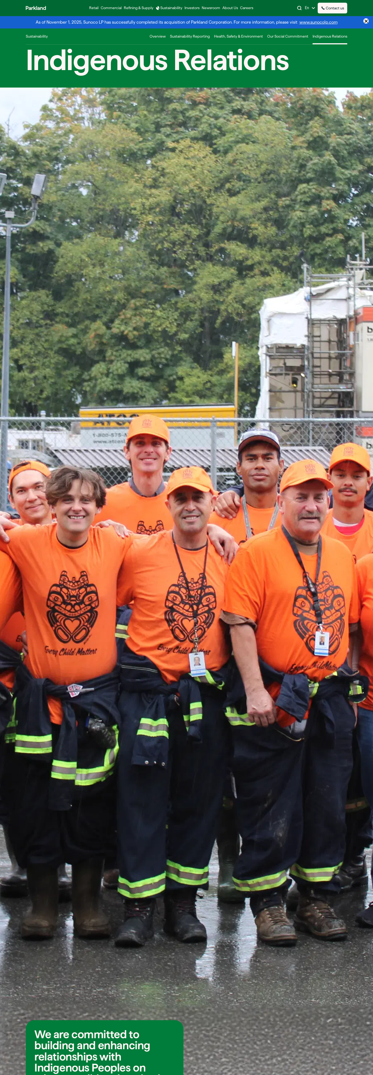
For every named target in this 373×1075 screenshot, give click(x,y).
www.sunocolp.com (318, 22)
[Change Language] (310, 8)
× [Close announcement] (366, 21)
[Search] (299, 8)
